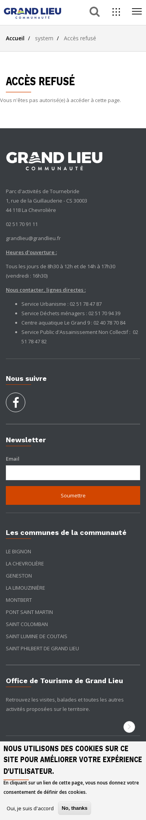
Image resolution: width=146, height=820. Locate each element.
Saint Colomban (27, 624)
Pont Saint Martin (29, 611)
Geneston (19, 575)
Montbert (19, 599)
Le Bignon (18, 551)
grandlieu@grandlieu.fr (33, 238)
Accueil (15, 38)
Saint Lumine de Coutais (36, 636)
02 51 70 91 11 (22, 224)
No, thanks (74, 808)
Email (12, 458)
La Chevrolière (25, 563)
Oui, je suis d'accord (30, 808)
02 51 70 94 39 (104, 313)
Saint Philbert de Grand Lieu (42, 648)
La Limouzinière (25, 587)
